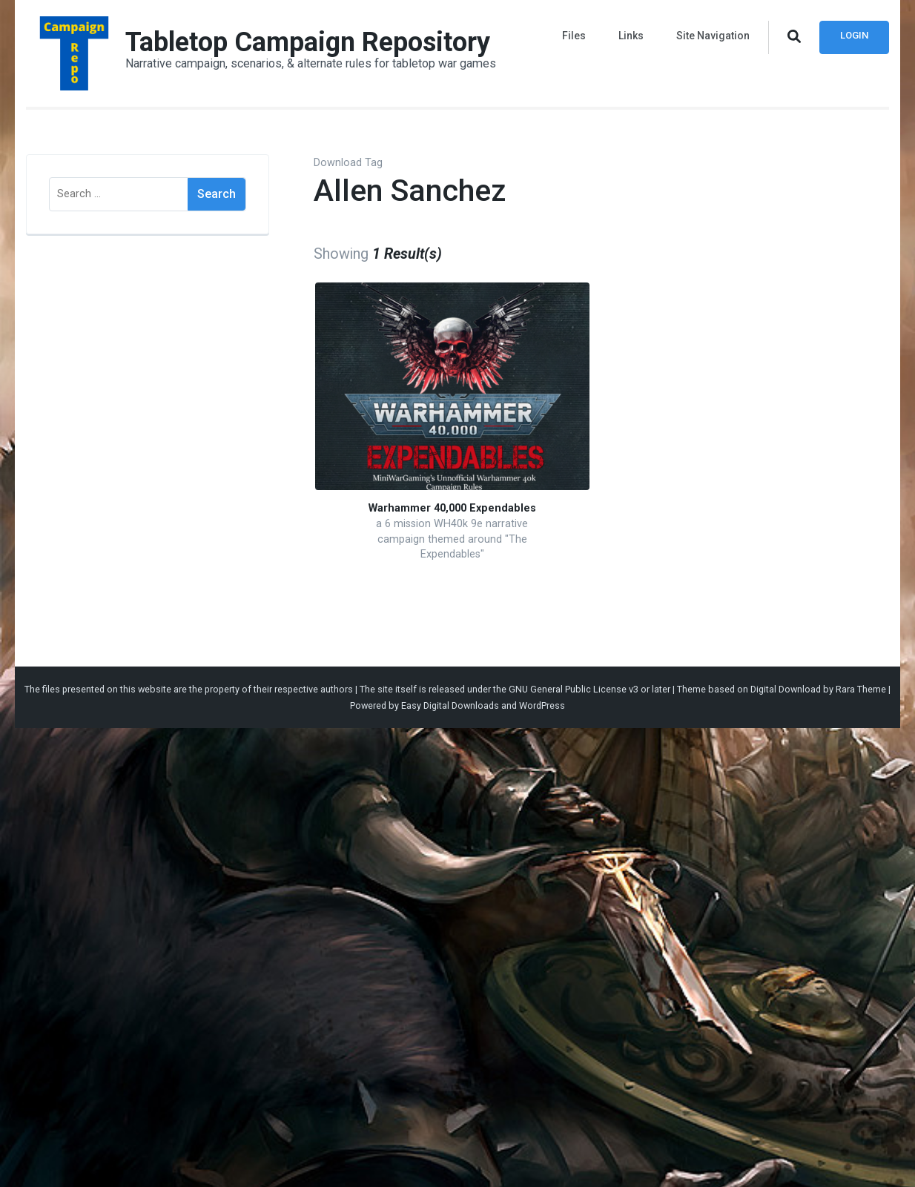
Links (631, 36)
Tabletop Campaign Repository (307, 42)
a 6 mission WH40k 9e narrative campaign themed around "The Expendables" (452, 539)
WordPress (542, 705)
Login (854, 35)
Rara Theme (861, 689)
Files (574, 36)
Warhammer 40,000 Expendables (452, 508)
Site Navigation (713, 36)
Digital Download (785, 689)
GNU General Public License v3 (573, 689)
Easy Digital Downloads (450, 705)
